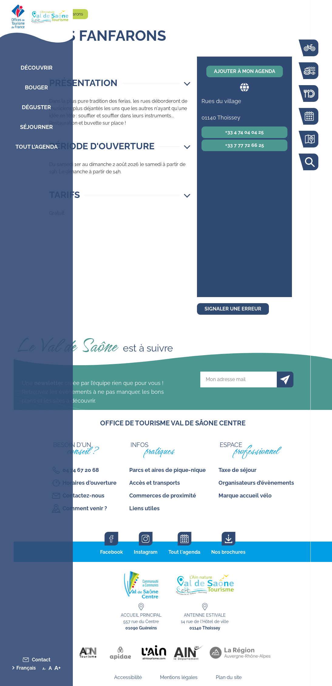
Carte (309, 139)
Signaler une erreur (233, 309)
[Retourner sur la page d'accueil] (36, 15)
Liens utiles (144, 508)
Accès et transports (154, 483)
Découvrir (37, 67)
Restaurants (309, 93)
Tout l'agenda (184, 552)
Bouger (36, 87)
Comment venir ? (85, 508)
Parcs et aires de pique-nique (167, 470)
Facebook (111, 552)
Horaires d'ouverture (90, 483)
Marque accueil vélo (245, 495)
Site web (244, 87)
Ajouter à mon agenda (244, 71)
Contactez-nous (83, 495)
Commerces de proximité (162, 495)
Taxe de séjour (237, 470)
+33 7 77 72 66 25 (244, 145)
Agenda (309, 116)
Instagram (146, 552)
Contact (41, 660)
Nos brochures (228, 552)
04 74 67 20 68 (81, 470)
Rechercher (309, 162)
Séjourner (36, 127)
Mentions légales (179, 677)
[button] (119, 83)
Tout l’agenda (36, 147)
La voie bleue (309, 48)
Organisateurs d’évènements (256, 483)
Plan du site (229, 677)
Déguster (36, 107)
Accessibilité (128, 677)
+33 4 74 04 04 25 (244, 132)
